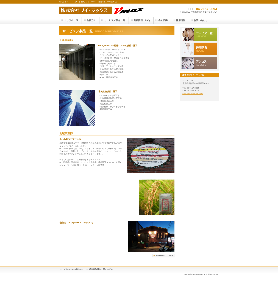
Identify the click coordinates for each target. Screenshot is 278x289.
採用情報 (199, 49)
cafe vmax (108, 10)
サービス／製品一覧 (199, 34)
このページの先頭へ (163, 255)
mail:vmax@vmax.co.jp (192, 93)
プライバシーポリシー (73, 269)
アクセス (199, 63)
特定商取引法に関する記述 (101, 269)
